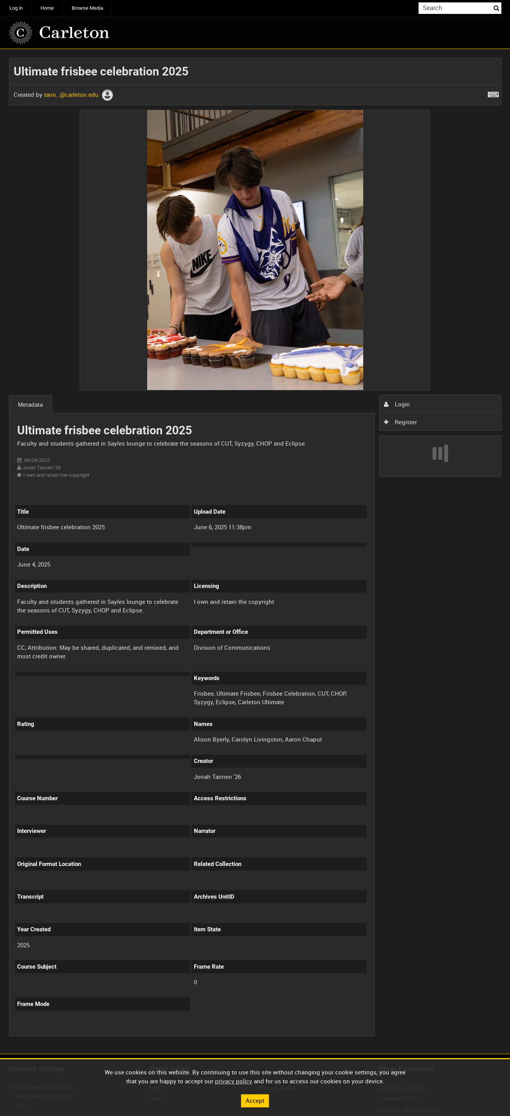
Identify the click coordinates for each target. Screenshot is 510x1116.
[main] (255, 551)
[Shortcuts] (493, 93)
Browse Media (87, 8)
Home (47, 8)
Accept (255, 1100)
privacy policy (233, 1081)
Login (397, 404)
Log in (16, 8)
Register (400, 422)
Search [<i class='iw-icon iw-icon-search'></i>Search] (496, 7)
